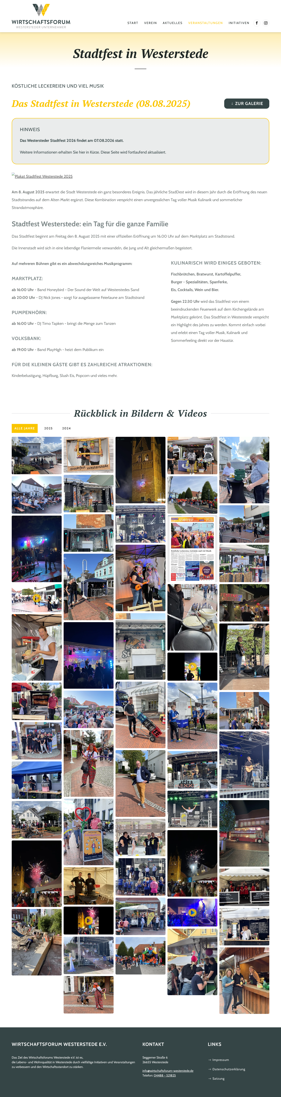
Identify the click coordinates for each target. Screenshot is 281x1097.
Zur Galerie (246, 103)
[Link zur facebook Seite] (256, 23)
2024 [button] (66, 428)
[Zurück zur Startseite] (41, 16)
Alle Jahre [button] (24, 428)
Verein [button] (150, 23)
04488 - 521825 (165, 1075)
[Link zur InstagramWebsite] (265, 23)
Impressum (218, 1060)
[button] (37, 455)
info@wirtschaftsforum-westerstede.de (167, 1071)
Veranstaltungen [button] (205, 23)
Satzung (216, 1079)
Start (132, 23)
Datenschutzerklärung (226, 1069)
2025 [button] (48, 428)
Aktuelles (172, 23)
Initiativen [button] (239, 23)
